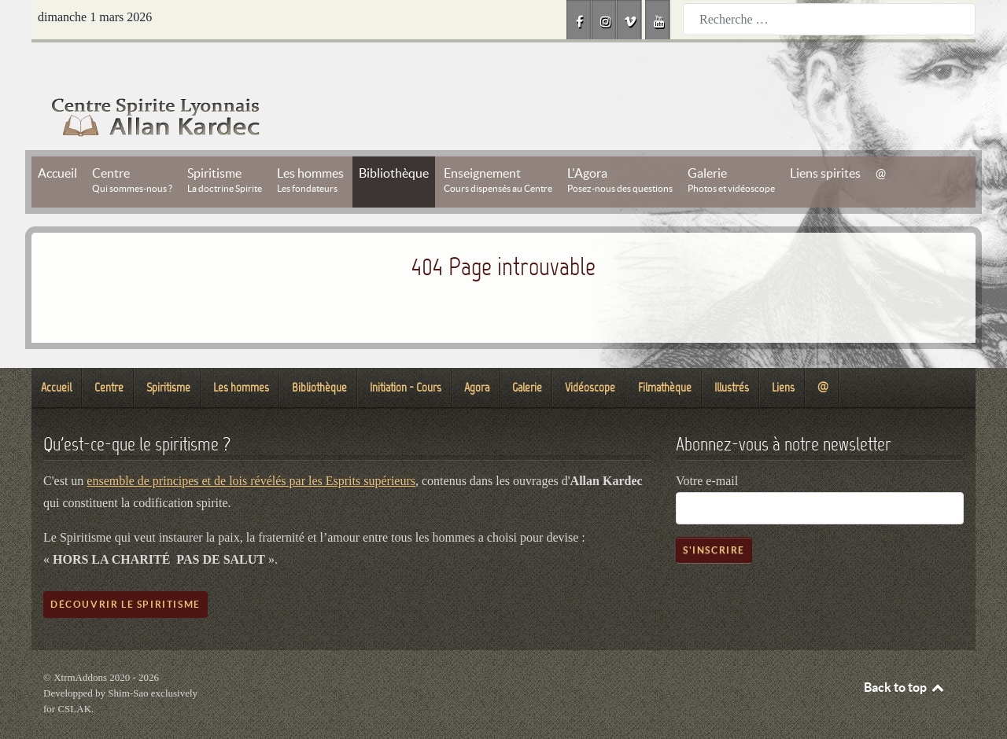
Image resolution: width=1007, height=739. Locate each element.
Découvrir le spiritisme (125, 569)
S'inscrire (714, 514)
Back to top (905, 652)
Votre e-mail (707, 445)
